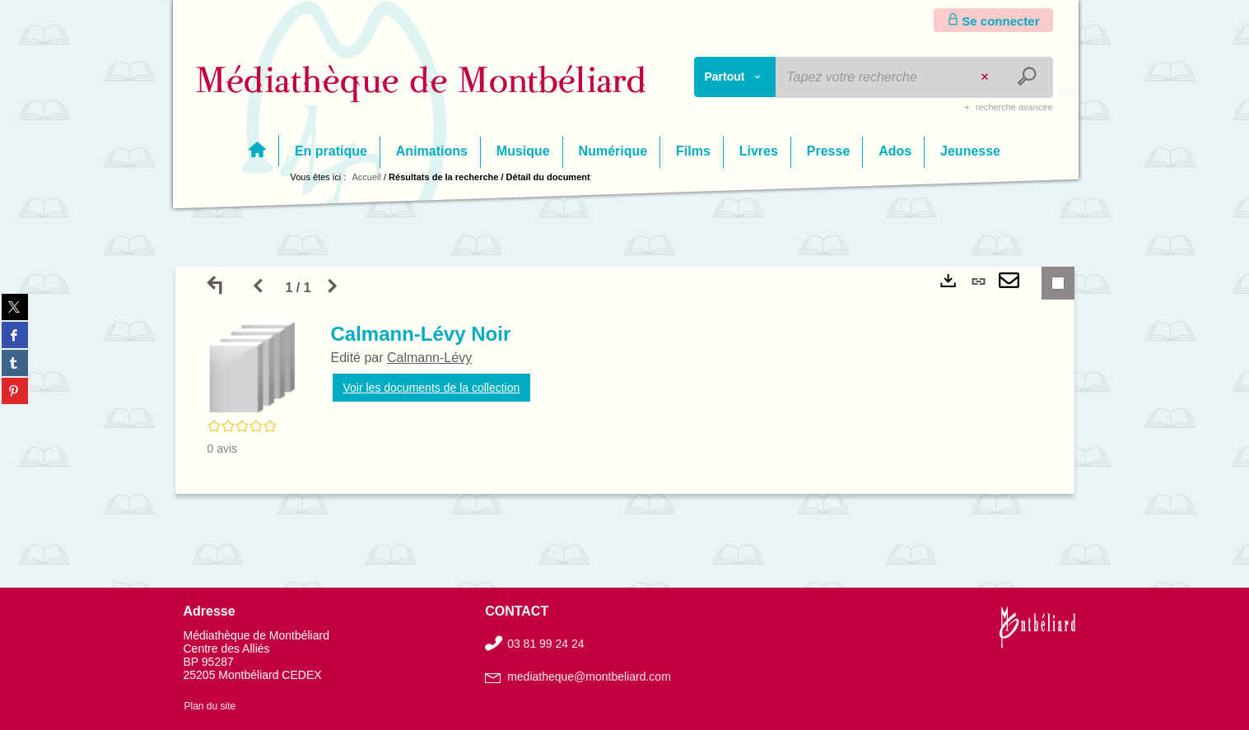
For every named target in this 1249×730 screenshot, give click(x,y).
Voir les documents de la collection (431, 387)
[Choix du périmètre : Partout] (735, 77)
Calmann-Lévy (429, 358)
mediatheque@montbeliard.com (589, 676)
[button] (252, 366)
